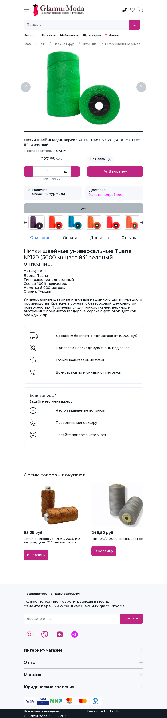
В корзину (115, 171)
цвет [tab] (83, 208)
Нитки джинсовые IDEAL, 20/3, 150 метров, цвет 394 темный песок (52, 540)
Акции (112, 35)
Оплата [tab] (70, 237)
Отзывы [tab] (129, 237)
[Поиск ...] (76, 25)
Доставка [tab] (99, 237)
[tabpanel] (83, 222)
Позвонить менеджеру (76, 423)
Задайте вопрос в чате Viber (81, 435)
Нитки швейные (94, 44)
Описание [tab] (40, 237)
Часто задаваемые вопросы (80, 410)
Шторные (48, 35)
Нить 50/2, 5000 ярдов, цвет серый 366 (124, 538)
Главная (30, 44)
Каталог (30, 35)
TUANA (60, 151)
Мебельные (69, 35)
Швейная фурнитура (69, 44)
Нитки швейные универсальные (131, 44)
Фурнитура (92, 35)
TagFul (114, 711)
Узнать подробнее (105, 195)
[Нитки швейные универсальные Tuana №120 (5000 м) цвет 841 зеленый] (83, 131)
